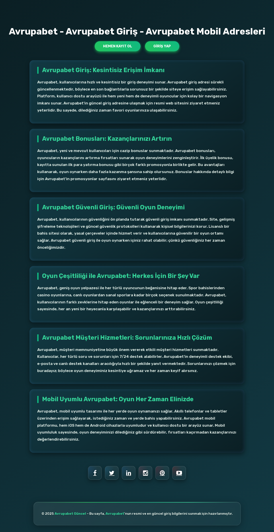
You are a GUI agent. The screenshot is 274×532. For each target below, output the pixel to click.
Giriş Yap (162, 46)
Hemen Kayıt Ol (117, 46)
